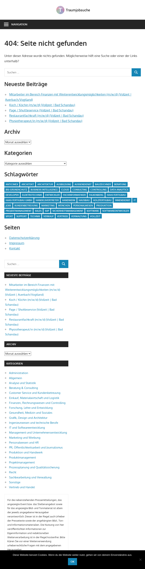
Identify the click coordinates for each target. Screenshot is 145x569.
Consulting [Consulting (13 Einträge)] (79, 189)
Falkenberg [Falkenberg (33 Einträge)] (96, 195)
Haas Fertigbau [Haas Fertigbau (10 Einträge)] (116, 195)
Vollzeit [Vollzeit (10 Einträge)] (95, 216)
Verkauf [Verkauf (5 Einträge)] (48, 216)
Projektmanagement (22, 462)
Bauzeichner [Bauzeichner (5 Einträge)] (103, 184)
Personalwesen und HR (24, 442)
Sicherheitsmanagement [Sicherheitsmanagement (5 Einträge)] (67, 210)
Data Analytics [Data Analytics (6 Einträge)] (119, 189)
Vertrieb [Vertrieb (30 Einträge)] (62, 216)
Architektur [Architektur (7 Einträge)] (45, 184)
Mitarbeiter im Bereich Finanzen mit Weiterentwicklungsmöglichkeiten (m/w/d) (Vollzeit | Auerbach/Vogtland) (32, 290)
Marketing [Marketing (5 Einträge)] (48, 205)
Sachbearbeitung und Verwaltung (30, 477)
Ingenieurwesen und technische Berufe (33, 422)
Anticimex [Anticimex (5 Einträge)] (12, 184)
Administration (18, 373)
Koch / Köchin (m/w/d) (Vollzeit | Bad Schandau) (42, 105)
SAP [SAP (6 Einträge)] (47, 210)
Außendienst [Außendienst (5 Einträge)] (83, 184)
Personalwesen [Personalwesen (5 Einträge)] (83, 205)
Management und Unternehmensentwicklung (38, 432)
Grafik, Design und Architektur (28, 418)
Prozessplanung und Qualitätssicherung (34, 467)
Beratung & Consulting (23, 388)
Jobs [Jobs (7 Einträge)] (8, 205)
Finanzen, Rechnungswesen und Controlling (37, 403)
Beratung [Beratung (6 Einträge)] (120, 184)
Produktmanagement (22, 457)
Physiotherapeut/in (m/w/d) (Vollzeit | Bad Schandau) (45, 121)
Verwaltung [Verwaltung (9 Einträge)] (79, 216)
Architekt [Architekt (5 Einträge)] (28, 184)
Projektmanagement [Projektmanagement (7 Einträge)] (19, 210)
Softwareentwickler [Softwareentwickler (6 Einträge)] (115, 210)
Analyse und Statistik (22, 383)
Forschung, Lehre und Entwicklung (31, 408)
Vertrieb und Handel (22, 487)
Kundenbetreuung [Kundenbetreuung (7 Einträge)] (26, 205)
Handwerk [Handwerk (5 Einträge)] (68, 200)
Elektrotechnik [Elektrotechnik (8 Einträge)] (32, 195)
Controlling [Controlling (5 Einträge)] (98, 189)
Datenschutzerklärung (24, 238)
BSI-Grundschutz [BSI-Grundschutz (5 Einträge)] (16, 189)
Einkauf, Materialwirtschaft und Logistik (34, 398)
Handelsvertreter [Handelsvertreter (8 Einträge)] (47, 200)
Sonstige (14, 482)
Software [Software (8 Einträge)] (93, 210)
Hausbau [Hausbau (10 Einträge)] (84, 200)
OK (72, 561)
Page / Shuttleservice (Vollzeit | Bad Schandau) (41, 110)
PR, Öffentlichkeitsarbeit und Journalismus (36, 447)
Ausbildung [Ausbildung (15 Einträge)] (63, 184)
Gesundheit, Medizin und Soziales (30, 412)
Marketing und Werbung (24, 437)
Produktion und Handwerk (26, 452)
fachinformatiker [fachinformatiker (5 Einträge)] (74, 195)
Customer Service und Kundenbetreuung (34, 393)
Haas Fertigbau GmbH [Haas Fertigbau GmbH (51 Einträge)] (19, 200)
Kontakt (14, 248)
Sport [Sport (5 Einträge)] (9, 216)
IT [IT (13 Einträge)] (135, 200)
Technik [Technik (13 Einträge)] (35, 216)
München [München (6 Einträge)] (64, 205)
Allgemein (15, 378)
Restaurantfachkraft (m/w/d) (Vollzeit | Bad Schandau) (46, 115)
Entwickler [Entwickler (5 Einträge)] (52, 195)
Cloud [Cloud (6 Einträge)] (65, 189)
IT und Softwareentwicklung (27, 427)
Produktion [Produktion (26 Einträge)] (104, 205)
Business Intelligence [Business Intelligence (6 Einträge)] (44, 189)
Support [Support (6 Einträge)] (21, 216)
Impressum (16, 243)
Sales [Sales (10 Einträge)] (38, 210)
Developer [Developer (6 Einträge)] (12, 195)
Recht (12, 472)
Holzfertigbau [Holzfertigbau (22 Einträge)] (102, 200)
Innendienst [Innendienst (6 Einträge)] (122, 200)
